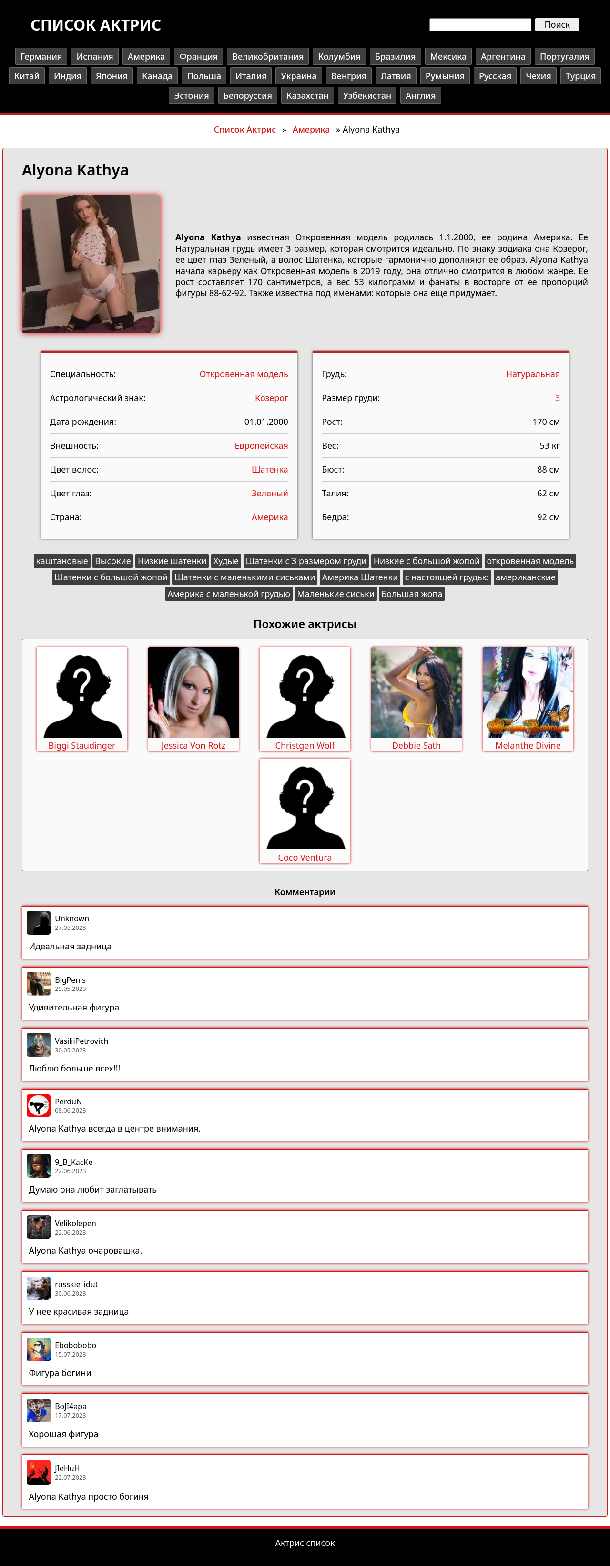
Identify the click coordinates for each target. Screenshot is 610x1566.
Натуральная (533, 374)
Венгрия (348, 76)
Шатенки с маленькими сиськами (244, 577)
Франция (198, 56)
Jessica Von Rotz (194, 745)
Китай (27, 76)
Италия (250, 76)
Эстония (191, 95)
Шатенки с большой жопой (111, 577)
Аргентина (503, 56)
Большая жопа (411, 593)
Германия (41, 56)
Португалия (565, 56)
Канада (157, 76)
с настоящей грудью (447, 577)
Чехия (538, 76)
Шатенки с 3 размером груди (305, 561)
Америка (146, 56)
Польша (204, 76)
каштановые (62, 561)
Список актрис (95, 24)
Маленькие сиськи (336, 593)
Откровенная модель (244, 374)
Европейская (261, 445)
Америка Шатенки (360, 577)
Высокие (113, 561)
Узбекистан (367, 95)
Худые (226, 561)
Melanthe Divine (528, 745)
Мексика (448, 56)
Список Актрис (245, 129)
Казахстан (307, 95)
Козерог (271, 397)
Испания (94, 56)
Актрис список (305, 1542)
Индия (67, 76)
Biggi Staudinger (82, 745)
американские (526, 577)
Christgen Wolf (305, 745)
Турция (581, 76)
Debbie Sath (416, 745)
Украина (298, 76)
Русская (495, 76)
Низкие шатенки (172, 561)
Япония (112, 76)
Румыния (445, 76)
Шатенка (270, 469)
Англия (421, 95)
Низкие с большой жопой (427, 561)
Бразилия (395, 56)
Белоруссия (248, 95)
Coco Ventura (305, 857)
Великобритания (268, 56)
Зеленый (270, 493)
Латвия (396, 76)
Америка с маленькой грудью (229, 593)
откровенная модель (530, 561)
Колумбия (339, 56)
